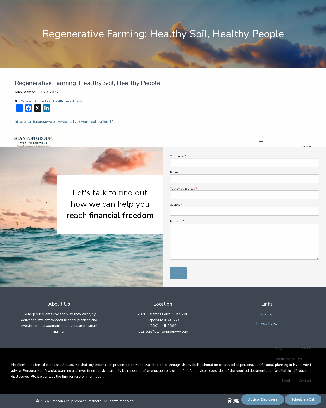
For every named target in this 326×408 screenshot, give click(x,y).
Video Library (299, 348)
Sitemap (266, 314)
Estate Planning (287, 304)
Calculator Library (288, 369)
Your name (190, 156)
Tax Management (288, 293)
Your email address (196, 188)
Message (189, 221)
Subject (188, 204)
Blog (278, 348)
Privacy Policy (267, 323)
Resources (282, 337)
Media (287, 380)
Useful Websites (288, 358)
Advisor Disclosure (262, 399)
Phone (187, 172)
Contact (305, 380)
